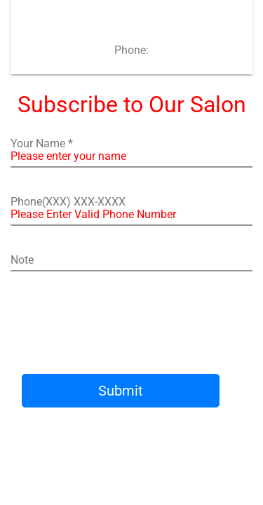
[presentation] (138, 324)
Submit (120, 390)
